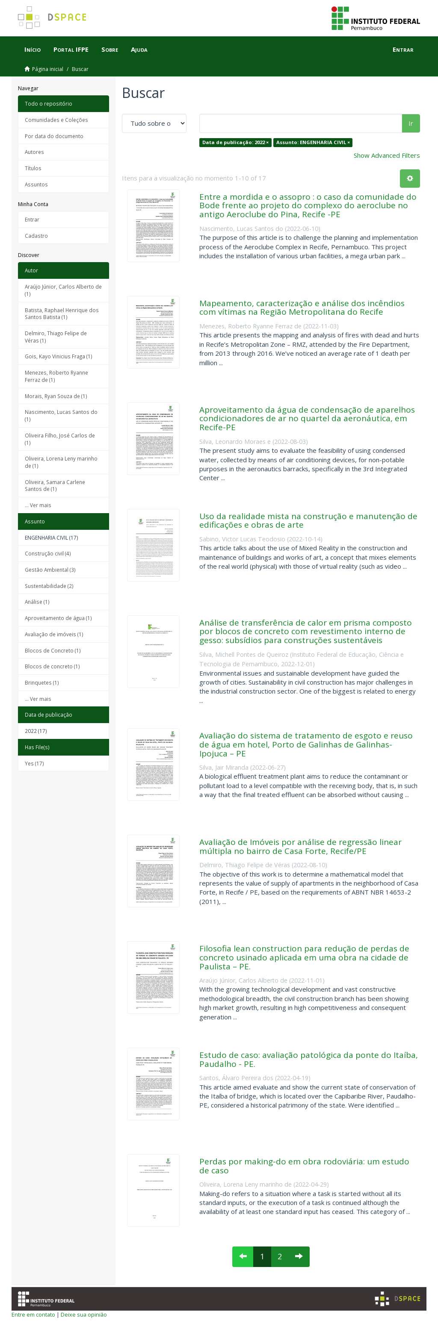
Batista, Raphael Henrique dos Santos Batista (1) (62, 314)
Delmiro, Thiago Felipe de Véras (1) (56, 337)
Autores (34, 151)
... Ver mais (38, 505)
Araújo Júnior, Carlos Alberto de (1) (63, 290)
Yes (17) (34, 763)
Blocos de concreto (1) (52, 666)
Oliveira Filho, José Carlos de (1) (60, 439)
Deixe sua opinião (84, 1314)
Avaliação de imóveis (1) (54, 634)
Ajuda (139, 49)
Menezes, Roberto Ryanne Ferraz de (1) (56, 376)
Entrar (32, 219)
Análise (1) (37, 601)
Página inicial (47, 69)
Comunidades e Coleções (56, 119)
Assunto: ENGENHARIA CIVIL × (313, 142)
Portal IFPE (71, 49)
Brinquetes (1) (42, 682)
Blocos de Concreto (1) (53, 650)
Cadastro (36, 235)
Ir (410, 123)
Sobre (109, 49)
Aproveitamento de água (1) (58, 617)
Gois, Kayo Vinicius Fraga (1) (58, 356)
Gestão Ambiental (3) (50, 569)
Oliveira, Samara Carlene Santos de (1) (55, 485)
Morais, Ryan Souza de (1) (56, 396)
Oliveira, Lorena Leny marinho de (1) (61, 462)
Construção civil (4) (48, 553)
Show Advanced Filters (387, 155)
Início (32, 49)
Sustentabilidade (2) (49, 585)
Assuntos (36, 184)
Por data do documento (54, 136)
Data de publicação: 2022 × (235, 142)
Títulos (33, 168)
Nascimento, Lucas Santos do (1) (61, 415)
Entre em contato (33, 1314)
